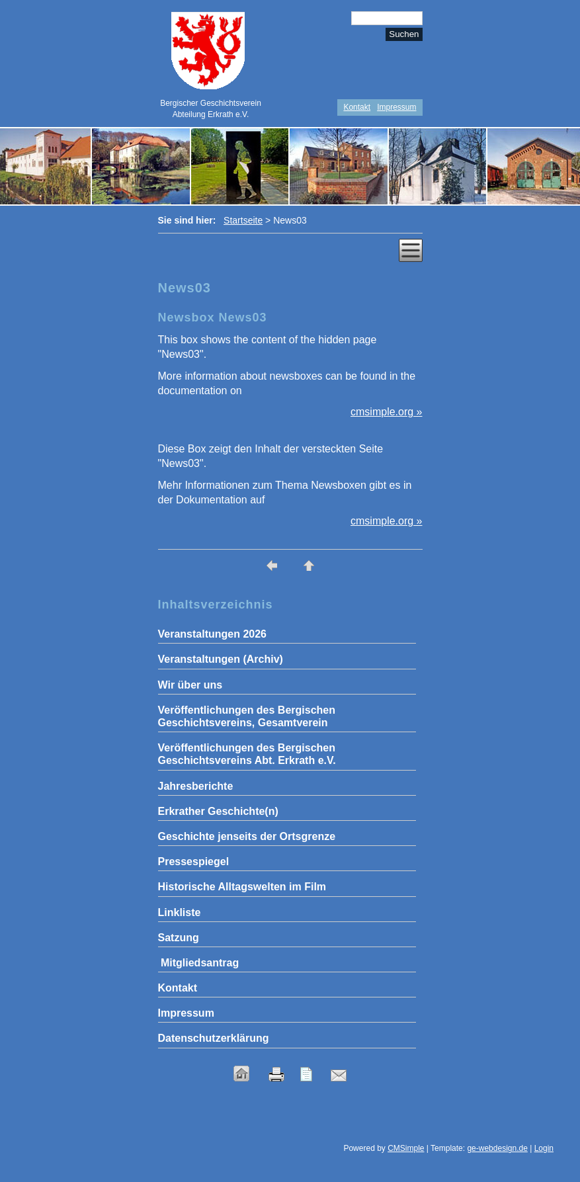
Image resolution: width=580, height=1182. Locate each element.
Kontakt (356, 107)
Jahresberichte (195, 786)
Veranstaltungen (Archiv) (220, 659)
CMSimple (406, 1148)
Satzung (178, 937)
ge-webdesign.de (497, 1148)
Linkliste (179, 912)
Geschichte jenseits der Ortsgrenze (247, 836)
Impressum (396, 107)
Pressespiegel (193, 861)
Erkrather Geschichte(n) (218, 811)
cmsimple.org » (386, 411)
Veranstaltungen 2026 (212, 634)
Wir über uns (190, 685)
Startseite (243, 220)
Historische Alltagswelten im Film (242, 886)
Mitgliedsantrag (198, 962)
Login (544, 1148)
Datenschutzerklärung (213, 1038)
